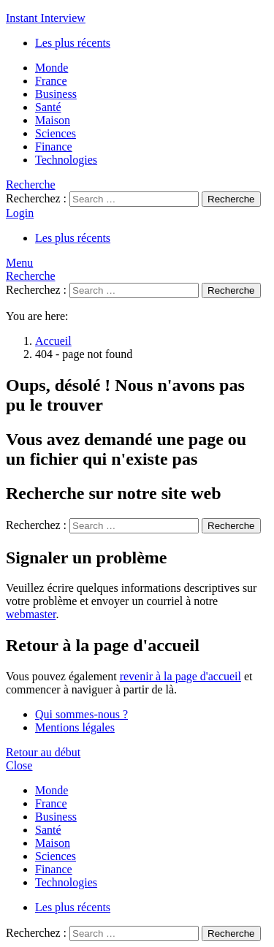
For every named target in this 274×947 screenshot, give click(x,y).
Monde (51, 67)
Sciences (55, 133)
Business (56, 94)
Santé (48, 107)
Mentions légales (75, 727)
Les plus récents (72, 43)
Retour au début (43, 752)
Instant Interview (45, 18)
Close (19, 765)
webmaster (31, 614)
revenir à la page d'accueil (180, 676)
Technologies (66, 159)
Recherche (231, 199)
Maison (52, 120)
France (51, 81)
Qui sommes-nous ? (81, 714)
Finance (53, 146)
